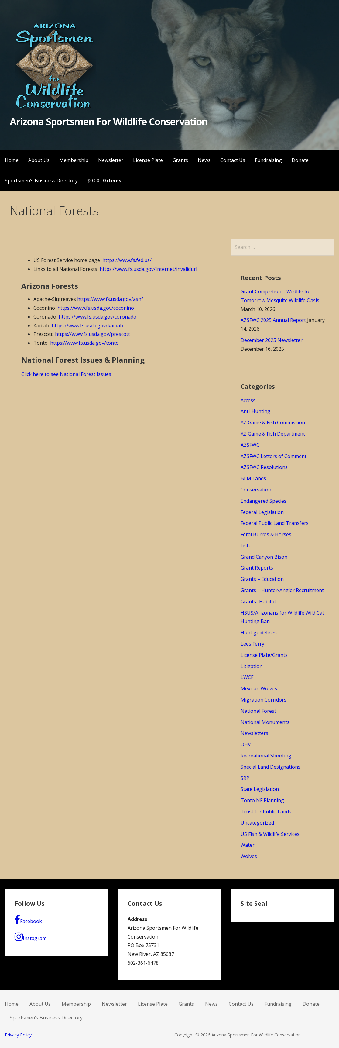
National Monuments (265, 722)
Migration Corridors (263, 699)
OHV (246, 744)
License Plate (148, 160)
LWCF (247, 677)
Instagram (30, 937)
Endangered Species (263, 501)
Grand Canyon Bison (264, 556)
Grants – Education (262, 579)
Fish (245, 545)
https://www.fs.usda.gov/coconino (95, 308)
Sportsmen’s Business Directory (41, 180)
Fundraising (268, 160)
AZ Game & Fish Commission (273, 422)
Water (248, 845)
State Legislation (260, 789)
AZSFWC (250, 445)
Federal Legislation (262, 512)
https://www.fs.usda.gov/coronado (97, 316)
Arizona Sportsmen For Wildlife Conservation (109, 121)
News (204, 160)
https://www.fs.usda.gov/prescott (92, 334)
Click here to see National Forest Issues (66, 374)
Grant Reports (257, 567)
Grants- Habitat (258, 601)
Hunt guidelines (259, 632)
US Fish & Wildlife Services (270, 834)
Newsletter (110, 160)
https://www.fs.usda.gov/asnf (110, 299)
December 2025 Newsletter (272, 340)
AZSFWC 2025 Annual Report (273, 320)
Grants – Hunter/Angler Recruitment (282, 590)
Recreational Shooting (266, 755)
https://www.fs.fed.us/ (127, 260)
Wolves (249, 856)
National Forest (258, 711)
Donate (300, 160)
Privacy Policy (18, 1035)
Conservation (256, 489)
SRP (245, 778)
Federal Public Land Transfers (275, 523)
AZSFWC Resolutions (264, 467)
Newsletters (254, 733)
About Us (39, 160)
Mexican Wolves (259, 688)
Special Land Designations (270, 767)
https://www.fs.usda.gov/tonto (84, 343)
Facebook (28, 920)
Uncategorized (257, 822)
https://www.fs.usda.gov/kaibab (87, 325)
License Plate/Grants (264, 655)
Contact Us (232, 160)
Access (248, 400)
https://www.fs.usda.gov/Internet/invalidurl (148, 269)
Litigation (251, 666)
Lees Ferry (252, 643)
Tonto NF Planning (262, 800)
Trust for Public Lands (266, 811)
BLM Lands (253, 478)
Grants (180, 160)
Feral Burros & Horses (266, 534)
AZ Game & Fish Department (273, 433)
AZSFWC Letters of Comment (273, 456)
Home (12, 160)
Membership (73, 160)
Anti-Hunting (255, 411)
